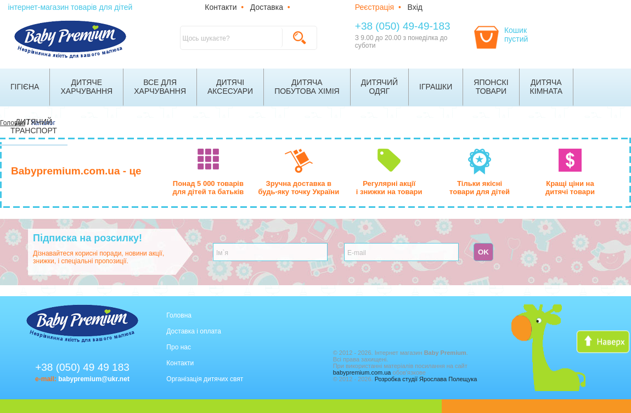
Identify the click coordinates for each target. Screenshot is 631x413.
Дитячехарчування (86, 86)
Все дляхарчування (160, 86)
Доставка (266, 7)
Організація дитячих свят (204, 379)
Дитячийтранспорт (33, 126)
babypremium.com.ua (362, 372)
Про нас (178, 347)
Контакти (220, 7)
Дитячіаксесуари (230, 86)
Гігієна (24, 86)
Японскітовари (491, 86)
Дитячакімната (546, 86)
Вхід (415, 7)
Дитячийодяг (379, 86)
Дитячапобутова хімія (307, 86)
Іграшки (435, 86)
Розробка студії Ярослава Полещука (426, 379)
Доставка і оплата (193, 331)
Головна (178, 315)
